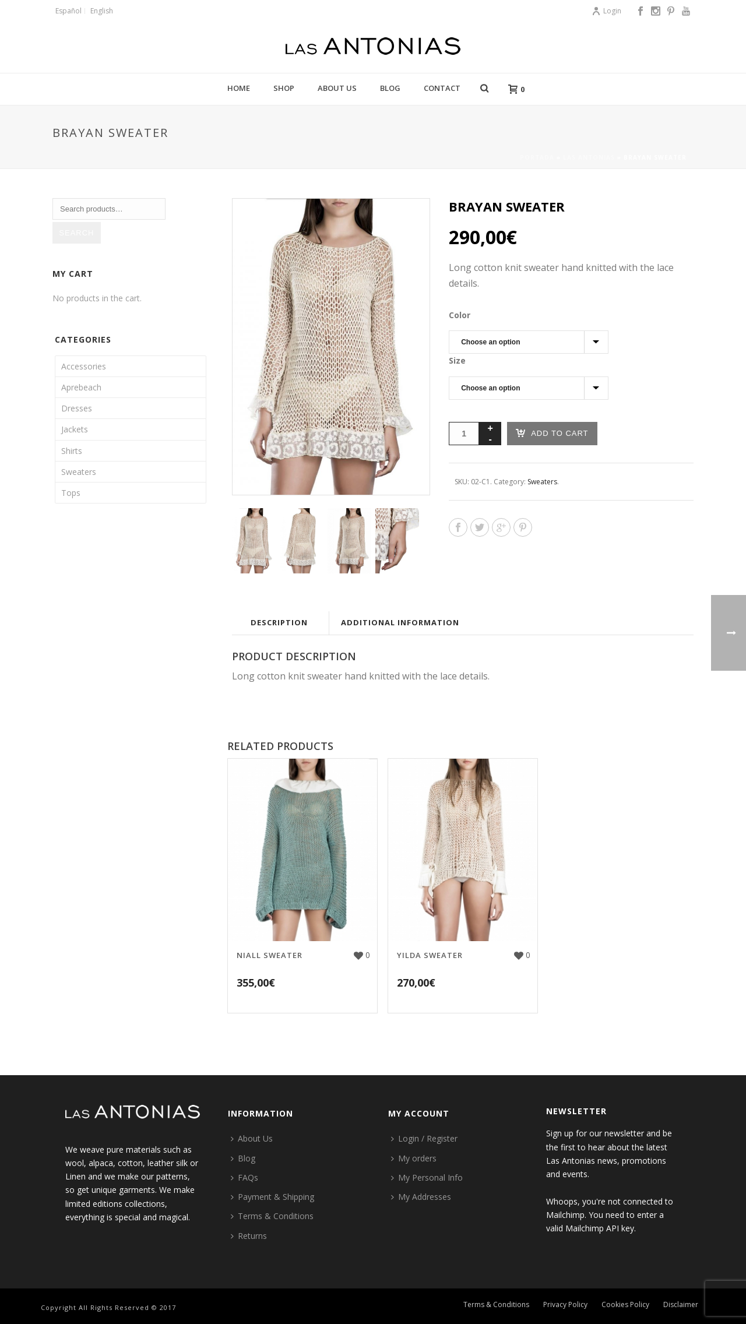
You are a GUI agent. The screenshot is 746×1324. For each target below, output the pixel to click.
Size (457, 360)
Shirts (71, 450)
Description (279, 622)
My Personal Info (427, 1177)
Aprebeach (81, 387)
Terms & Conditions (272, 1215)
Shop (283, 88)
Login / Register (424, 1138)
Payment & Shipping (272, 1196)
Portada (537, 157)
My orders (414, 1158)
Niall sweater (269, 955)
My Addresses (421, 1196)
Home (238, 88)
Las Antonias (589, 157)
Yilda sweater (430, 955)
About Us (337, 88)
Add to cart (552, 433)
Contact (442, 88)
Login (606, 11)
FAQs (244, 1177)
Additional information (400, 622)
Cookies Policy (625, 1307)
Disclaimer (680, 1307)
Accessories (83, 366)
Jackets (74, 429)
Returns (249, 1235)
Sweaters (542, 482)
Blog (390, 88)
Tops (70, 492)
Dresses (76, 408)
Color (459, 315)
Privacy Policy (565, 1307)
